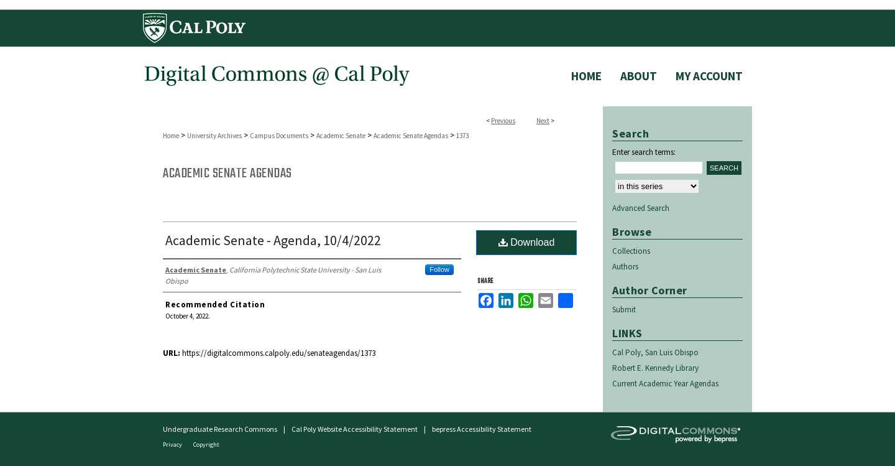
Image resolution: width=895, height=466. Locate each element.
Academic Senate (340, 135)
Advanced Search (640, 208)
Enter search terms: (644, 152)
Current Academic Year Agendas (665, 383)
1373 (462, 135)
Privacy (173, 444)
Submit (624, 309)
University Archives (214, 135)
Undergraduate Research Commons (220, 429)
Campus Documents (279, 135)
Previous (503, 120)
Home (171, 135)
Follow (439, 269)
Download (526, 242)
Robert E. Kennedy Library (655, 368)
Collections (631, 251)
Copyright (206, 444)
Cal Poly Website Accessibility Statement (354, 429)
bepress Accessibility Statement (481, 429)
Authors (625, 266)
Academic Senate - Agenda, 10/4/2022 (273, 240)
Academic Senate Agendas (411, 135)
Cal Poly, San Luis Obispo (655, 352)
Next (542, 120)
